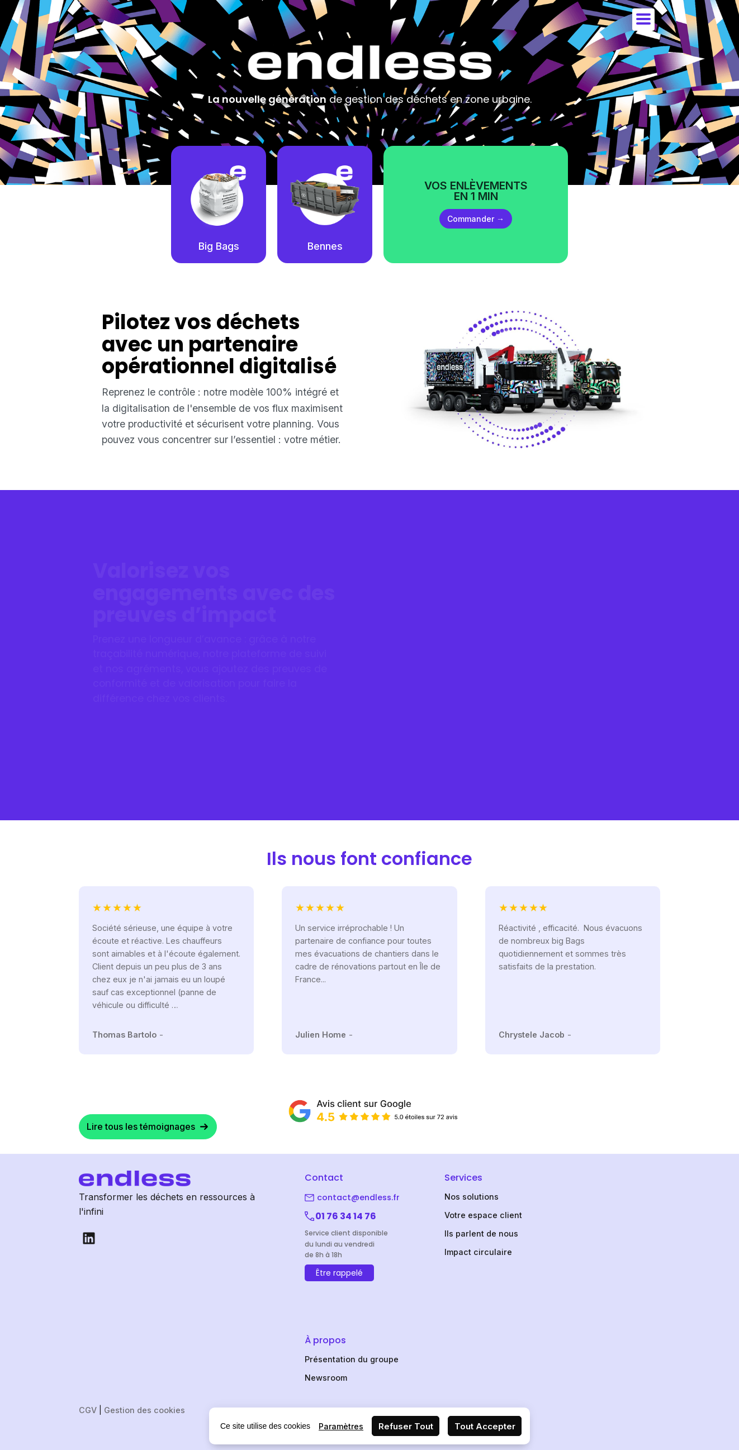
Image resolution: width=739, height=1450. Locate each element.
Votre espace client (483, 1215)
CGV (88, 1410)
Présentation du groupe (352, 1359)
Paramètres (341, 1426)
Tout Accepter (484, 1426)
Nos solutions (471, 1196)
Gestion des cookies (144, 1410)
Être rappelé (339, 1272)
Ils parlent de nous (481, 1233)
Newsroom (326, 1377)
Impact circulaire (478, 1252)
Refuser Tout (405, 1426)
